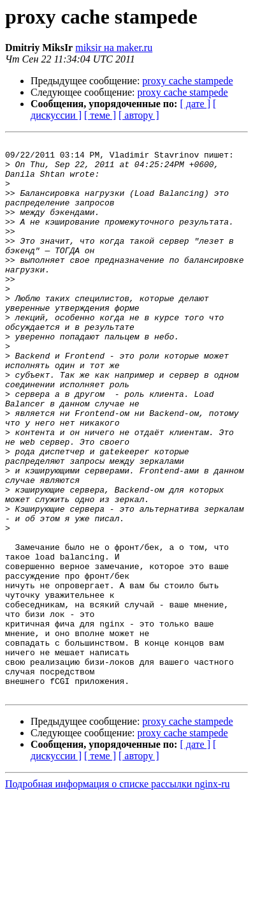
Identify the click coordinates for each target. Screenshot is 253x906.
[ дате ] (195, 103)
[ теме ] (100, 115)
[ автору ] (139, 115)
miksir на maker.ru (113, 47)
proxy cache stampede (187, 80)
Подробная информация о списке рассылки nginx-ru (117, 894)
